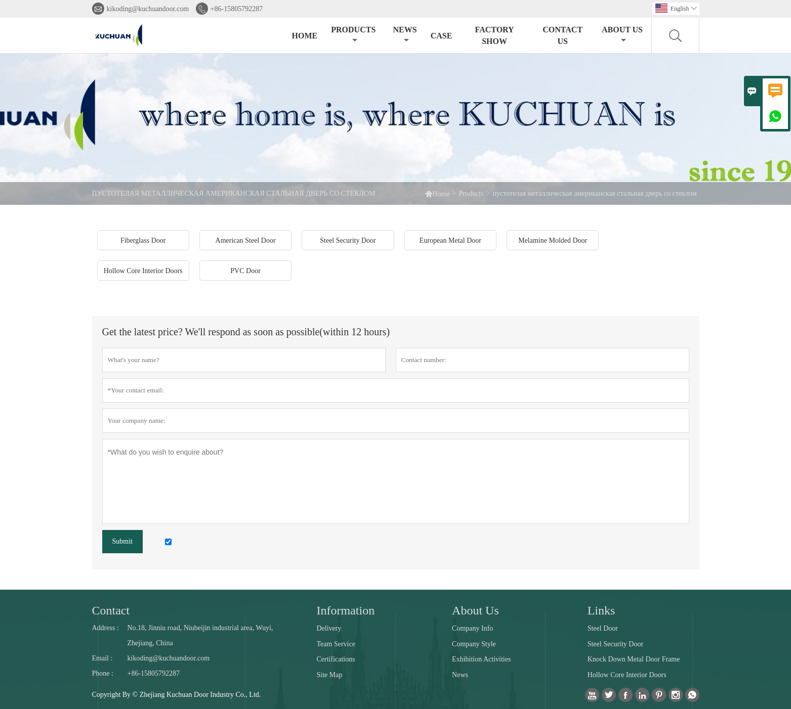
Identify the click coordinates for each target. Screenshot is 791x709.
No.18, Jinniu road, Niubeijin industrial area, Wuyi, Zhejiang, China (200, 635)
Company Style (474, 644)
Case (441, 35)
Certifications (336, 659)
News (405, 34)
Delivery (329, 628)
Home (305, 35)
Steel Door (603, 628)
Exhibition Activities (481, 659)
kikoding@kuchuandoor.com (148, 9)
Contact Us (562, 35)
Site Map (330, 675)
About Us (622, 34)
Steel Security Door (615, 644)
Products (353, 34)
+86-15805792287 (237, 9)
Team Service (336, 644)
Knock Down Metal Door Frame (634, 659)
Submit (122, 541)
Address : (105, 628)
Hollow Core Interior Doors (627, 675)
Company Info (472, 628)
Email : (102, 658)
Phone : (102, 673)
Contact (111, 610)
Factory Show (494, 35)
